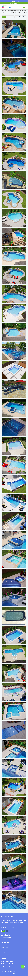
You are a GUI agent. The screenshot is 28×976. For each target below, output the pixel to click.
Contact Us (4, 950)
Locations (4, 955)
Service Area (5, 947)
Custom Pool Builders (7, 937)
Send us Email (8, 964)
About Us (4, 945)
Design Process (5, 942)
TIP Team (4, 952)
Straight (18, 16)
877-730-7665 (14, 1)
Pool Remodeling (6, 940)
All (3, 16)
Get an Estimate (14, 3)
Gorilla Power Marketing (10, 927)
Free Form (10, 16)
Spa (24, 16)
